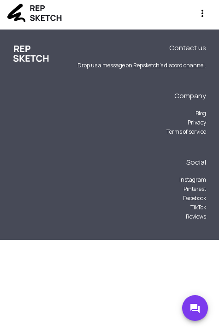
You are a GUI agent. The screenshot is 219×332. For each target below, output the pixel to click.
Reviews (196, 216)
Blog (200, 113)
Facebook (194, 198)
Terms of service (186, 132)
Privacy (197, 122)
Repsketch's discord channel (169, 65)
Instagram (192, 180)
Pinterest (194, 189)
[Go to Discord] (195, 308)
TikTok (198, 207)
